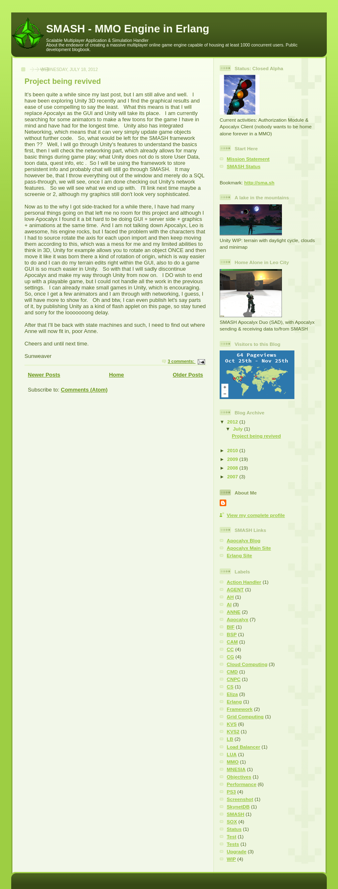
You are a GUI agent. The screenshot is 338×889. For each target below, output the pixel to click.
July (238, 428)
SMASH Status (243, 166)
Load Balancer (243, 746)
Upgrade (236, 851)
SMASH (235, 814)
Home (116, 375)
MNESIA (236, 769)
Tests (233, 844)
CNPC (233, 679)
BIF (231, 626)
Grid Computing (245, 716)
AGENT (235, 589)
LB (230, 739)
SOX (232, 821)
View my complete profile (256, 515)
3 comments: (182, 361)
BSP (232, 634)
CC (230, 649)
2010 (233, 450)
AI (229, 604)
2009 (233, 459)
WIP (231, 859)
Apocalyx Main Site (249, 548)
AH (230, 597)
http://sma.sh (259, 182)
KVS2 (233, 731)
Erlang (234, 701)
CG (230, 656)
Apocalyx (237, 619)
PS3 (231, 791)
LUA (232, 754)
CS (230, 686)
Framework (239, 709)
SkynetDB (238, 806)
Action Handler (244, 582)
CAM (232, 641)
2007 (233, 476)
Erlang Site (239, 555)
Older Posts (188, 375)
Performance (241, 784)
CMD (232, 671)
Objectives (239, 776)
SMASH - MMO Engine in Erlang (127, 28)
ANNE (233, 612)
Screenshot (240, 799)
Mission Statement (248, 159)
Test (231, 836)
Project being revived (62, 81)
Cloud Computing (247, 664)
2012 (233, 421)
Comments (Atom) (84, 390)
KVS (232, 724)
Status (234, 829)
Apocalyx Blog (243, 540)
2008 (233, 467)
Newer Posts (44, 375)
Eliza (232, 694)
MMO (233, 761)
